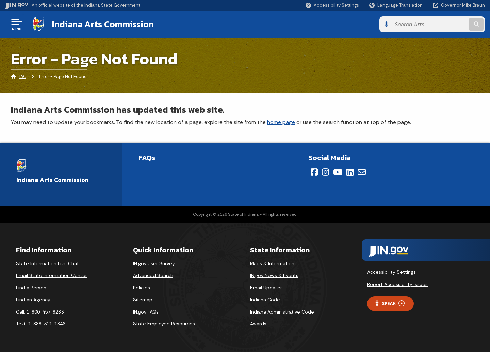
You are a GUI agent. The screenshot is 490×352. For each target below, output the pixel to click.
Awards (258, 324)
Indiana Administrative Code (282, 312)
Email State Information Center (51, 275)
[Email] (362, 172)
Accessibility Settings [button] (391, 272)
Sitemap (142, 300)
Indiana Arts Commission (103, 24)
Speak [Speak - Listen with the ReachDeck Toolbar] (389, 303)
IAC (22, 76)
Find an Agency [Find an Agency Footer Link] (33, 300)
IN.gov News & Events (274, 275)
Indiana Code (265, 300)
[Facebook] (314, 172)
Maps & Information (272, 263)
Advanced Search (153, 275)
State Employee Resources (164, 324)
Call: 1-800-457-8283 (40, 312)
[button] (332, 5)
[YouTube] (337, 172)
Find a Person (31, 288)
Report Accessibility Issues (397, 284)
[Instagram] (325, 172)
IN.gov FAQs (146, 312)
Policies (141, 288)
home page (281, 122)
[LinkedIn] (350, 172)
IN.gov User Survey (154, 263)
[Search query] (429, 24)
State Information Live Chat (47, 263)
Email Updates (266, 288)
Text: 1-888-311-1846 (40, 324)
